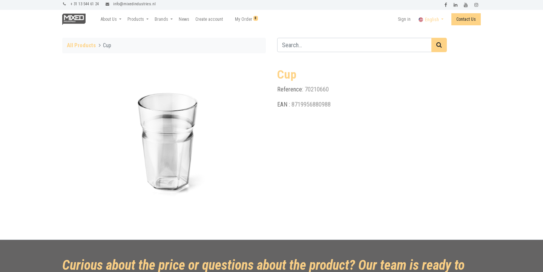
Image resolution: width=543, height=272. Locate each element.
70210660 (317, 89)
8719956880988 (311, 104)
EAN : (284, 104)
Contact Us (466, 19)
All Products (81, 45)
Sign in (404, 19)
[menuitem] (184, 19)
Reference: (291, 89)
